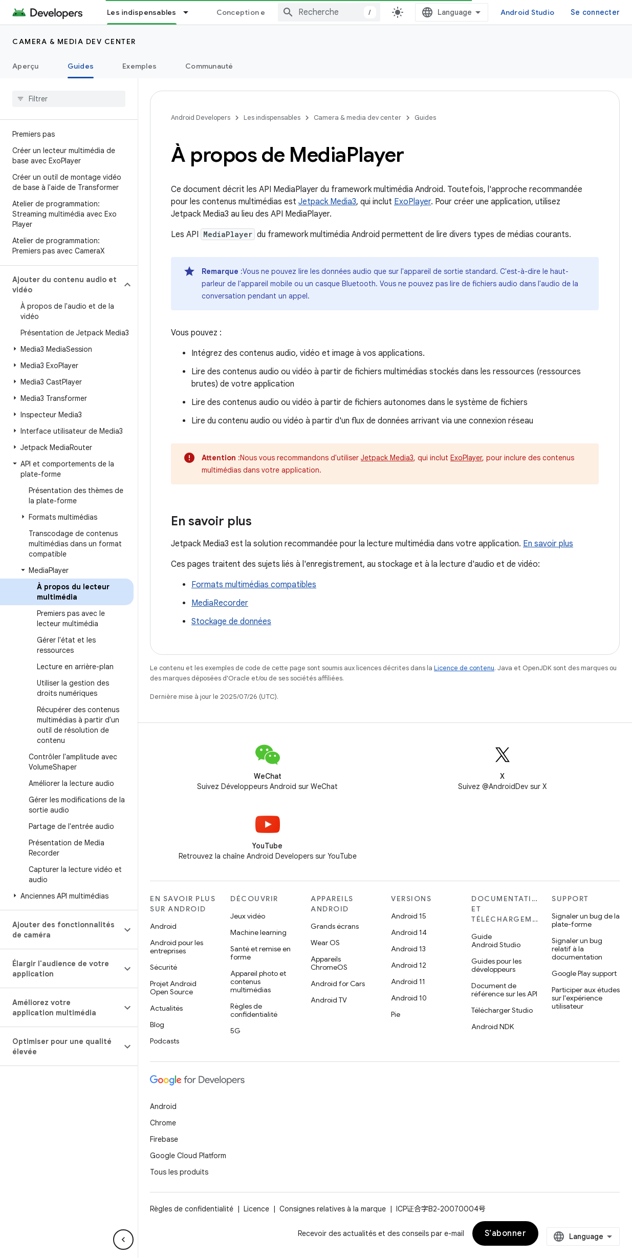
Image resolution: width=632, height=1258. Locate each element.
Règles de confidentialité (253, 1010)
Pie (395, 1014)
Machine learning (258, 932)
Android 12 (408, 965)
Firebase (164, 1139)
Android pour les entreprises (176, 946)
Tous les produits (179, 1172)
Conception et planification (266, 12)
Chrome (163, 1122)
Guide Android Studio (495, 940)
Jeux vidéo (247, 916)
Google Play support (584, 973)
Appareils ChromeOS (329, 963)
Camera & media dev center (74, 41)
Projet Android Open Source (173, 987)
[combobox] (329, 12)
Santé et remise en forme (260, 953)
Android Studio (527, 12)
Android (163, 926)
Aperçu (25, 66)
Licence (256, 1209)
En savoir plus (548, 544)
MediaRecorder (219, 603)
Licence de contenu (464, 668)
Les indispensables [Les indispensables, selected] (142, 12)
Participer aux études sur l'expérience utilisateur (586, 998)
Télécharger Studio (502, 1010)
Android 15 (408, 916)
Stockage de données (231, 621)
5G (235, 1030)
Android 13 (408, 948)
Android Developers (200, 117)
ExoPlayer (412, 202)
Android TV (329, 1000)
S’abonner (506, 1233)
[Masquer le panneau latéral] (123, 1239)
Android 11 (408, 981)
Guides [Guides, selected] (81, 66)
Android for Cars (338, 983)
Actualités (166, 1008)
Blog (157, 1024)
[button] (60, 284)
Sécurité (163, 967)
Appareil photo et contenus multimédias (258, 981)
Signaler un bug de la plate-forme (586, 920)
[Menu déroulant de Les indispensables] (190, 12)
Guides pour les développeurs (496, 965)
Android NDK (492, 1026)
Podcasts (164, 1041)
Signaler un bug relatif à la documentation (577, 949)
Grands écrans (335, 926)
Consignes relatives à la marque (332, 1209)
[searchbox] (68, 99)
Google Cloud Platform (188, 1155)
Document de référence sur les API (504, 989)
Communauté (209, 66)
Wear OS (325, 942)
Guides (425, 117)
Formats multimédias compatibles (253, 585)
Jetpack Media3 (327, 202)
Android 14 (409, 932)
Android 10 (409, 998)
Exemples (139, 66)
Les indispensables (272, 117)
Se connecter (595, 12)
